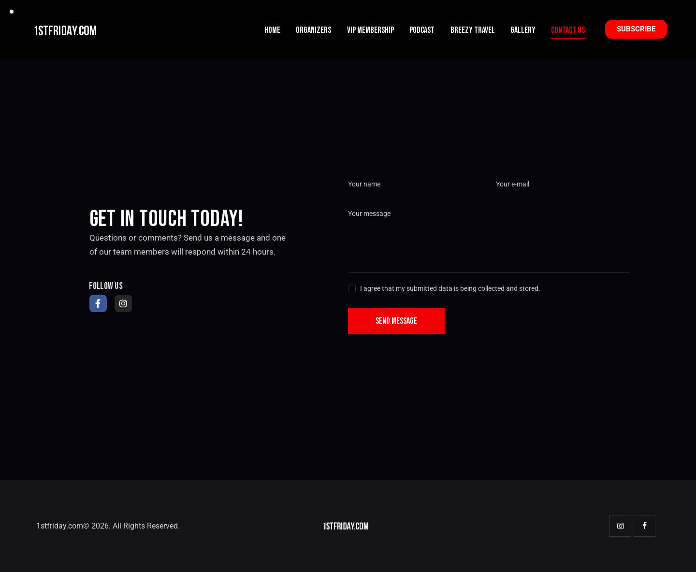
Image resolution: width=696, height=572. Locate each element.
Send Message (396, 321)
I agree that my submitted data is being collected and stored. (450, 288)
